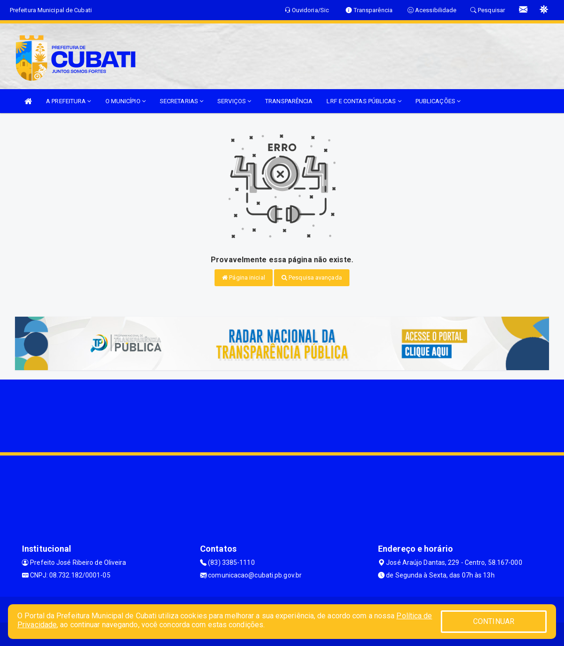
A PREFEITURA (68, 101)
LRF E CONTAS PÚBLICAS (364, 101)
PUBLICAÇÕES (438, 101)
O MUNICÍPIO (125, 101)
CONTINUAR (493, 621)
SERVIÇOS (234, 101)
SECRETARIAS (181, 101)
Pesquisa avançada (312, 277)
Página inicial (243, 277)
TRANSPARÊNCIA (288, 101)
